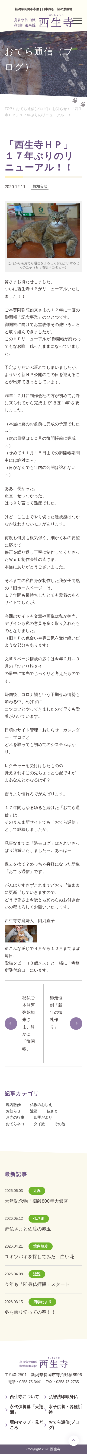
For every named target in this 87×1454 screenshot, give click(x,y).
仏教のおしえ (41, 1105)
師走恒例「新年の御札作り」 (56, 1012)
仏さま (52, 1111)
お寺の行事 (15, 1117)
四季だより (43, 1117)
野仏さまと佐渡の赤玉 (28, 1228)
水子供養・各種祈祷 (65, 1409)
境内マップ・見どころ (26, 1425)
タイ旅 (39, 1124)
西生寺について (24, 1396)
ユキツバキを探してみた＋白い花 (39, 1256)
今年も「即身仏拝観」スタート (37, 1284)
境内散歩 (13, 1105)
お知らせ (39, 186)
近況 (33, 1111)
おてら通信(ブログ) (63, 1425)
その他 (59, 1124)
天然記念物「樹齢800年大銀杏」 (39, 1201)
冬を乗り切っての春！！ (30, 1312)
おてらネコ (15, 1124)
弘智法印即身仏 (63, 1396)
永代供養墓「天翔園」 (26, 1409)
